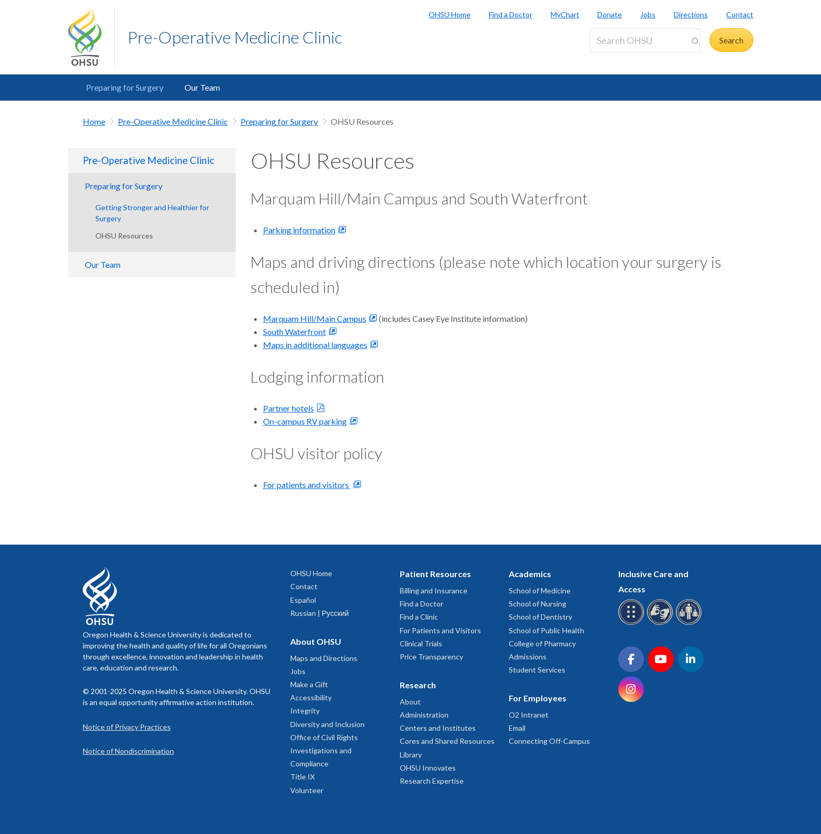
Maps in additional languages (315, 345)
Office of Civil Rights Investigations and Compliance (324, 750)
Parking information (299, 230)
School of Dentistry (540, 616)
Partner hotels (288, 408)
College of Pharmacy (542, 643)
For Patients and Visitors (440, 630)
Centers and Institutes (438, 727)
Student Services (537, 669)
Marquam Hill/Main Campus (314, 318)
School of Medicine (540, 590)
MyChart (565, 14)
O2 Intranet (529, 714)
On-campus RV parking (305, 421)
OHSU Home (449, 14)
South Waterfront (294, 332)
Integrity (305, 710)
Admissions (527, 656)
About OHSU (315, 641)
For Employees (537, 698)
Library (411, 754)
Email (517, 727)
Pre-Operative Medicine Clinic (234, 37)
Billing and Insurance (433, 590)
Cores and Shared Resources (447, 740)
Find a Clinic (419, 616)
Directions (691, 14)
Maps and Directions (323, 658)
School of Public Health (546, 630)
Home (94, 121)
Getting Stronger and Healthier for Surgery (152, 213)
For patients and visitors (307, 485)
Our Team (202, 87)
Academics (530, 574)
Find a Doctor (510, 14)
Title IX (302, 776)
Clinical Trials (421, 643)
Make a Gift (309, 684)
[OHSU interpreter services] (690, 623)
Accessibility (311, 697)
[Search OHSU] (645, 40)
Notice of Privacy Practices (127, 726)
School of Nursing (537, 603)
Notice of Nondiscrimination (128, 750)
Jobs (647, 14)
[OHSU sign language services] (661, 623)
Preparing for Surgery (124, 87)
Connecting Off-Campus (549, 740)
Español (303, 599)
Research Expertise (432, 780)
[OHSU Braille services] (632, 623)
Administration (424, 714)
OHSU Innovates (428, 767)
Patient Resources (435, 574)
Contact (739, 14)
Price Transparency (431, 656)
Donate (609, 14)
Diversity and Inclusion (327, 724)
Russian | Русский (319, 613)
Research (418, 685)
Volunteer (306, 790)
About (410, 701)
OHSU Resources (124, 235)
